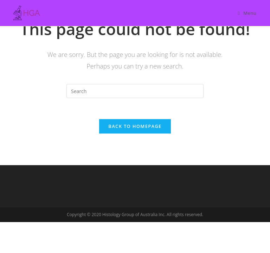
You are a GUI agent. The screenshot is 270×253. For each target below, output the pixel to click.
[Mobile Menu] (247, 13)
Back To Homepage (134, 126)
